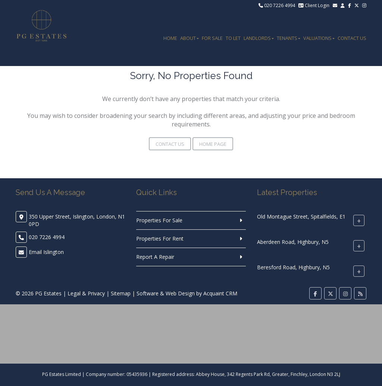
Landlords (259, 38)
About (189, 38)
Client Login (313, 5)
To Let (233, 38)
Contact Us (352, 38)
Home (170, 38)
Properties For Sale (159, 220)
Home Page (212, 144)
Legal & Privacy (86, 293)
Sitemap (121, 293)
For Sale (212, 38)
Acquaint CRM (220, 293)
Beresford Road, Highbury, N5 (293, 267)
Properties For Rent (160, 238)
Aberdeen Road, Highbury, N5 (293, 241)
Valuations (319, 38)
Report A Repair (155, 256)
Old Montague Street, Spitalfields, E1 (301, 216)
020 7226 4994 (277, 5)
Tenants (288, 38)
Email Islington (46, 251)
